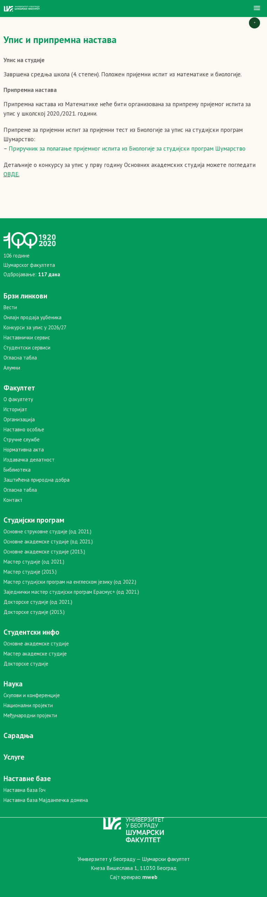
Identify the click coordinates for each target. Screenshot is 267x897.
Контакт (13, 500)
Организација (19, 419)
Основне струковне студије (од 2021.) (47, 531)
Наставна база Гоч (24, 790)
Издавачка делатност (29, 459)
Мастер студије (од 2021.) (33, 561)
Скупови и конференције (31, 695)
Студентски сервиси (26, 347)
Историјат (15, 409)
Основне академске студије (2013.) (44, 551)
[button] (257, 8)
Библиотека (17, 469)
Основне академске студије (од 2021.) (48, 541)
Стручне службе (21, 439)
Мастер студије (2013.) (30, 571)
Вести (10, 307)
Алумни (11, 367)
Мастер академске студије (35, 653)
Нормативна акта (23, 449)
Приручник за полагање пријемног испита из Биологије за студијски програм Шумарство (127, 148)
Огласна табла (20, 357)
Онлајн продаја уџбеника (32, 317)
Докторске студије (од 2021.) (37, 602)
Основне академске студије (36, 643)
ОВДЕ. (11, 174)
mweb (149, 876)
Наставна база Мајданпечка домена (45, 800)
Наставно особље (23, 429)
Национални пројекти (28, 705)
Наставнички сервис (26, 337)
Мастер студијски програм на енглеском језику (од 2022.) (69, 581)
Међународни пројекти (30, 715)
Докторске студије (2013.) (34, 612)
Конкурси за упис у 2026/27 (34, 327)
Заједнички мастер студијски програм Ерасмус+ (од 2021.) (71, 592)
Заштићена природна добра (36, 479)
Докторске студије (25, 663)
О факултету (18, 399)
